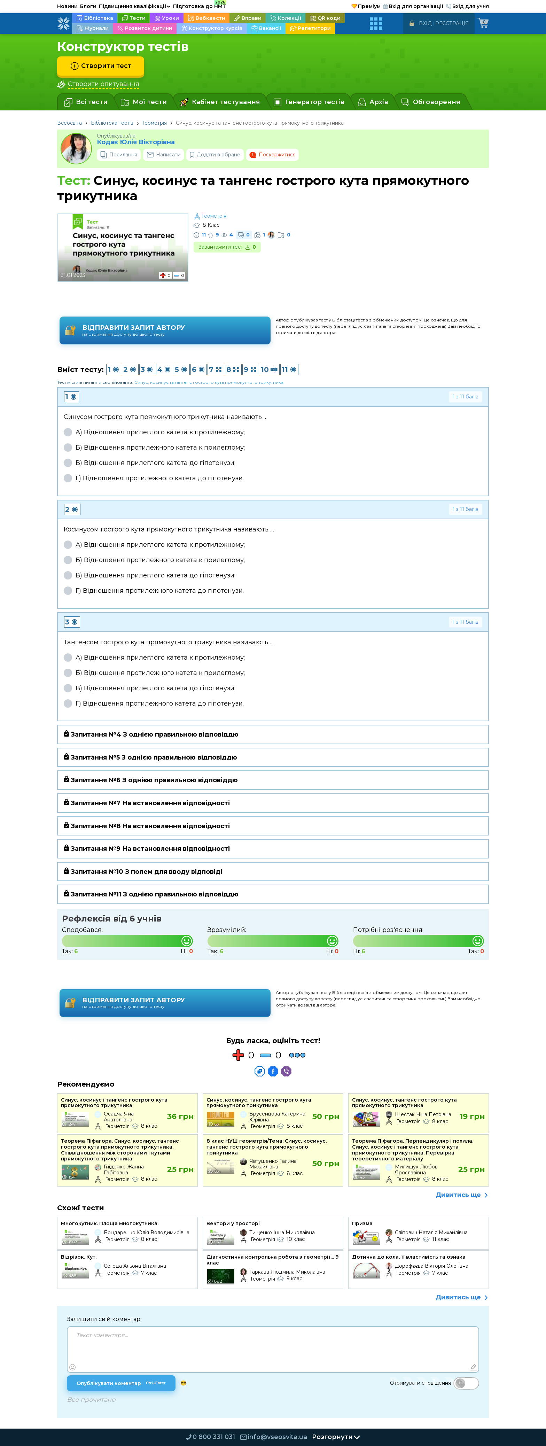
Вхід (425, 23)
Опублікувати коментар (121, 1383)
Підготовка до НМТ (199, 5)
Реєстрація (452, 23)
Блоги (88, 6)
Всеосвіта (69, 123)
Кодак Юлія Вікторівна (136, 142)
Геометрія (154, 123)
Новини (67, 6)
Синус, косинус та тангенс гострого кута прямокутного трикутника (208, 382)
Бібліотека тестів (112, 123)
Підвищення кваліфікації (135, 6)
